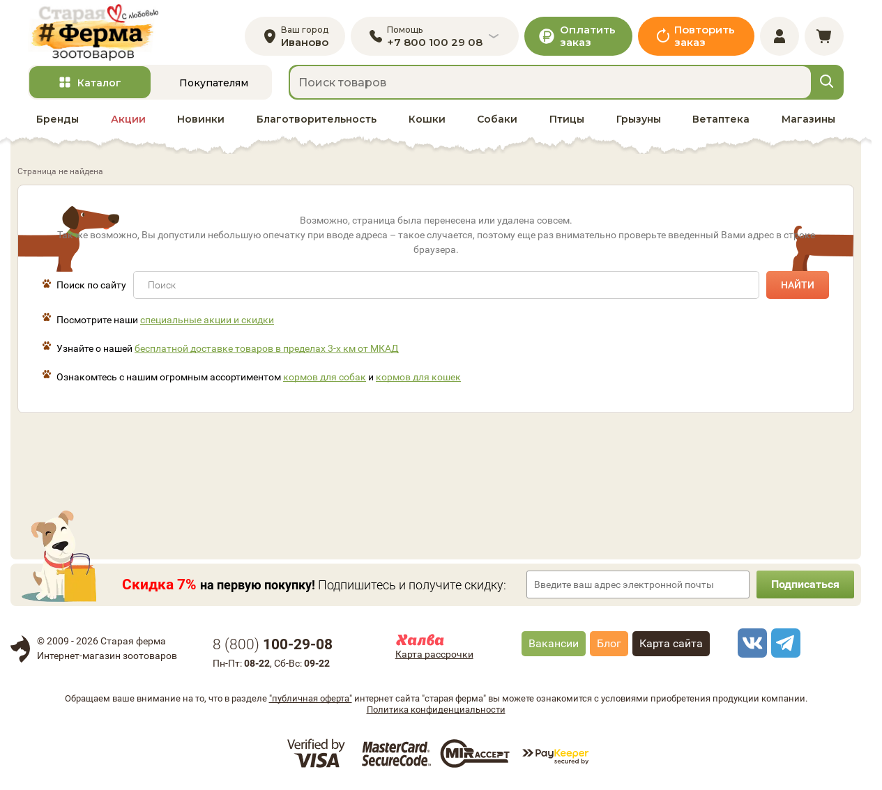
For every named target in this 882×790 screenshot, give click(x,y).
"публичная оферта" (310, 698)
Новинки (201, 119)
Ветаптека (721, 119)
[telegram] (783, 643)
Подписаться (805, 584)
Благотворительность (317, 119)
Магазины (808, 119)
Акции (128, 119)
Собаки (497, 119)
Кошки (427, 119)
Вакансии (554, 643)
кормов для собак (324, 376)
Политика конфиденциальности (436, 709)
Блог (609, 643)
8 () (273, 644)
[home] (93, 32)
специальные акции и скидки (207, 319)
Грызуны (638, 119)
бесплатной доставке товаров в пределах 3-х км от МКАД (267, 348)
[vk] (750, 643)
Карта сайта (671, 643)
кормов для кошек (418, 376)
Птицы (566, 119)
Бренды (57, 119)
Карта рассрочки (434, 654)
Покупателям (213, 83)
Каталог (99, 83)
